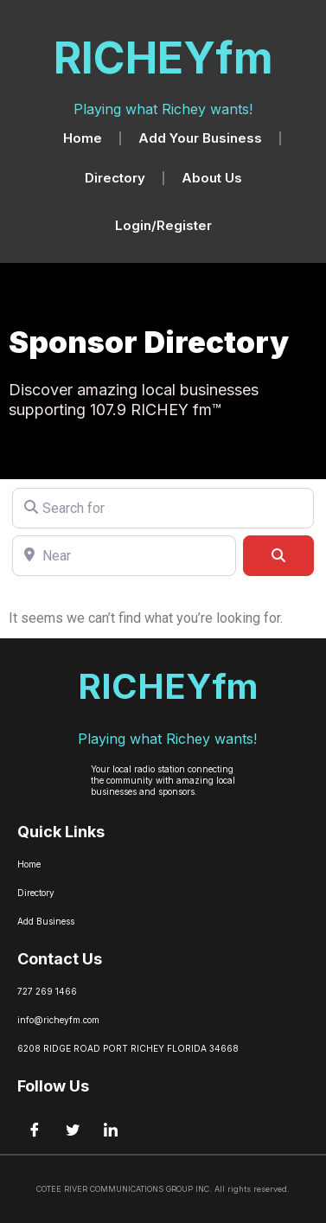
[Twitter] (73, 1130)
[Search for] (163, 508)
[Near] (124, 555)
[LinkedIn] (111, 1130)
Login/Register (163, 225)
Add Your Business (200, 138)
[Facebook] (35, 1130)
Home (82, 138)
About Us (212, 178)
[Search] (278, 555)
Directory (115, 178)
